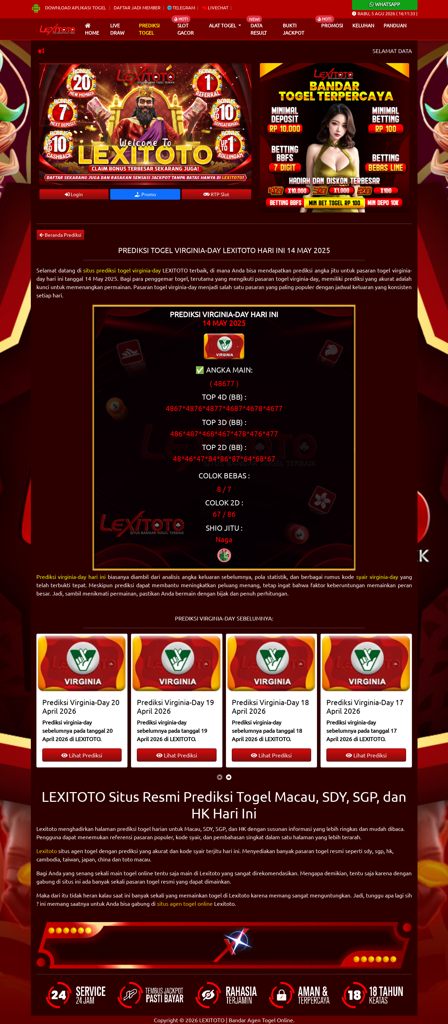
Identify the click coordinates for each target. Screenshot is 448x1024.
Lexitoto (46, 850)
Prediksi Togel (149, 29)
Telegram (181, 7)
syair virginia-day (377, 576)
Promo (145, 194)
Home (92, 29)
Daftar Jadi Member (137, 7)
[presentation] (219, 777)
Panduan (395, 25)
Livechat (215, 7)
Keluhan (363, 25)
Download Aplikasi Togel (69, 7)
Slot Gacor (185, 29)
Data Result (259, 29)
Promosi (332, 25)
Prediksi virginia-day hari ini (71, 576)
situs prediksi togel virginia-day (122, 270)
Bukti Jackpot (293, 29)
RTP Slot (216, 194)
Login (74, 194)
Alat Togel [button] (223, 25)
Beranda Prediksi (60, 235)
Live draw (117, 29)
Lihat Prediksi (81, 755)
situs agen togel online (185, 903)
